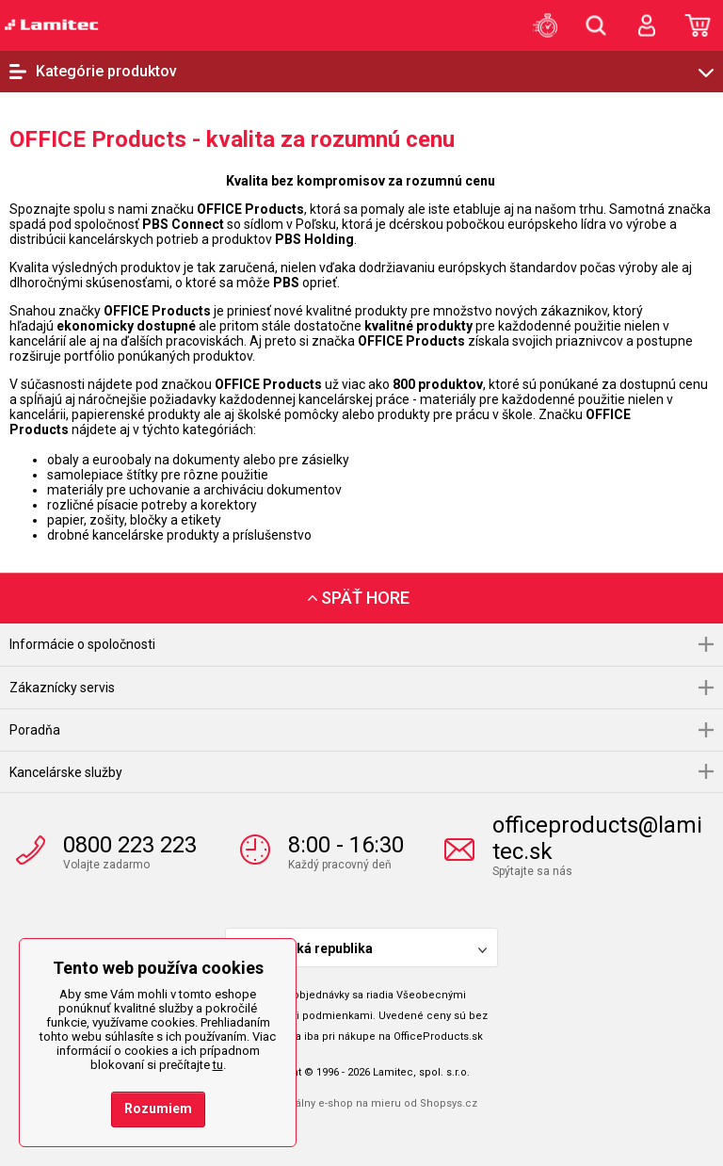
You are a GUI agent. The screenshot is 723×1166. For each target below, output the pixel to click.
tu (218, 1065)
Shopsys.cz (448, 1103)
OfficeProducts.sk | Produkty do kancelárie (52, 24)
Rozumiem (158, 1108)
